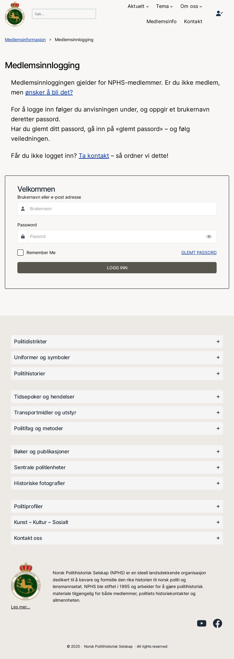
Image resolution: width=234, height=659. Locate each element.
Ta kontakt (94, 155)
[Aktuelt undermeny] (147, 6)
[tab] (117, 341)
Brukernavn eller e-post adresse (49, 197)
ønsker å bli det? (49, 92)
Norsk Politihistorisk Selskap (108, 646)
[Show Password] (209, 236)
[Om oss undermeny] (200, 6)
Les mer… (20, 606)
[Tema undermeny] (171, 6)
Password (27, 224)
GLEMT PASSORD (199, 252)
